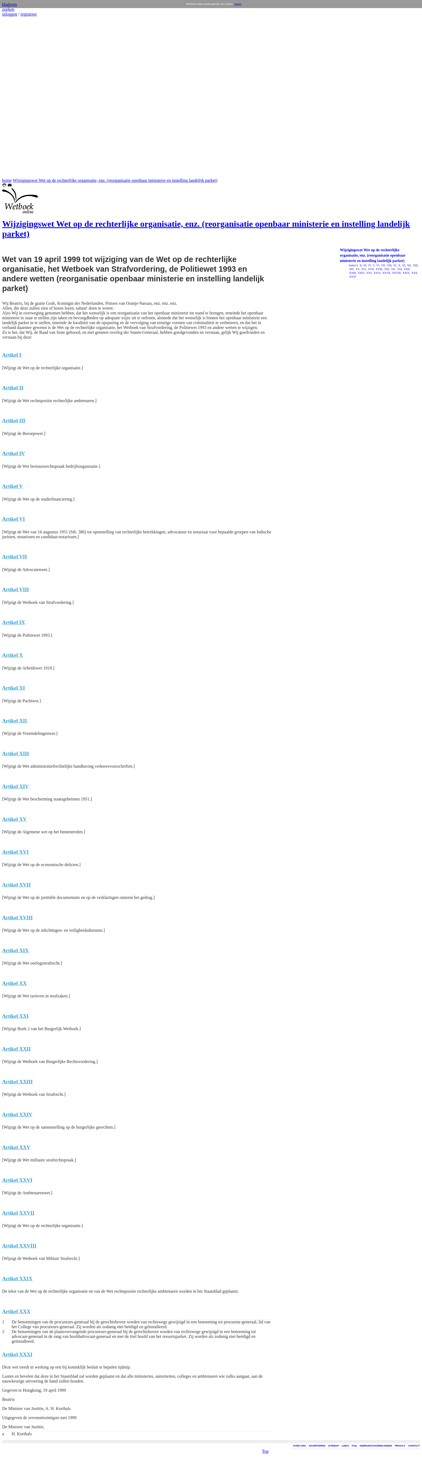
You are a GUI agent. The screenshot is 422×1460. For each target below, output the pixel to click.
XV (357, 269)
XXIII (352, 272)
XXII (406, 269)
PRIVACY (400, 1445)
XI (403, 265)
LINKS (345, 1445)
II (360, 265)
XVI (363, 269)
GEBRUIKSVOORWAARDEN (376, 1445)
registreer (28, 14)
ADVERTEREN (317, 1445)
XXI (399, 269)
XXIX (406, 272)
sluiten (237, 3)
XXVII (386, 272)
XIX (386, 269)
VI (377, 265)
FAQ (354, 1445)
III (364, 265)
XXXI (352, 276)
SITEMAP (333, 1445)
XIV (351, 269)
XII (408, 265)
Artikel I (353, 265)
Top (265, 1447)
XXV (368, 272)
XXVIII (395, 272)
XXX (414, 272)
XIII (415, 265)
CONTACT (414, 1445)
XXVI (377, 272)
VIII (389, 265)
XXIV (360, 272)
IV (369, 265)
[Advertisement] (18, 97)
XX (393, 269)
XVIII (378, 269)
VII (383, 265)
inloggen (9, 14)
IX (394, 265)
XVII (370, 269)
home (7, 180)
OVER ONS (299, 1445)
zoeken (8, 9)
